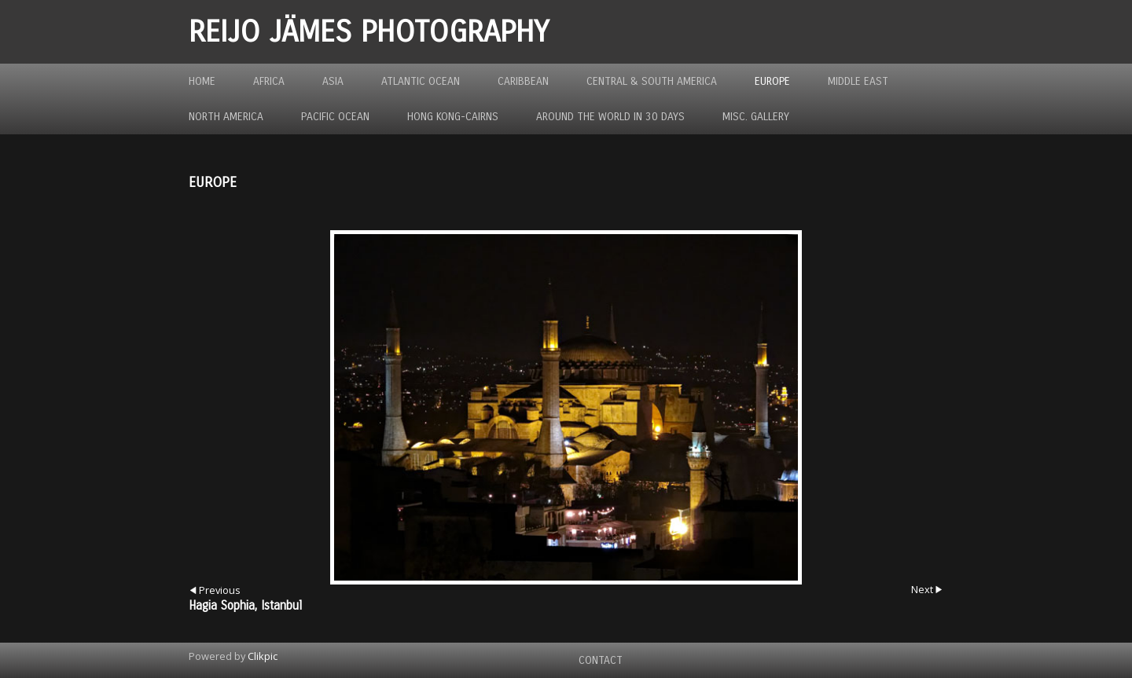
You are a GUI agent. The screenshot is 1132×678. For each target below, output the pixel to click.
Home (202, 81)
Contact (601, 660)
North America (226, 116)
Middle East (858, 81)
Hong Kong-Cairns (452, 116)
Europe (772, 81)
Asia (333, 81)
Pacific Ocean (335, 116)
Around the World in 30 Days (610, 116)
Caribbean (523, 81)
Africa (269, 81)
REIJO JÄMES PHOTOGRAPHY (369, 31)
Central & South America (651, 81)
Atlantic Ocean (420, 81)
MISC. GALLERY (755, 116)
